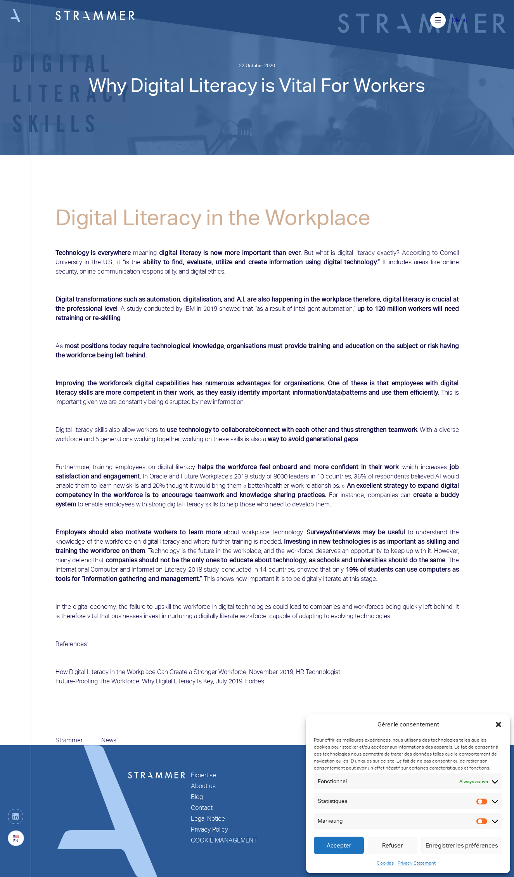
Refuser (392, 845)
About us (203, 786)
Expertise (203, 775)
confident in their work (364, 467)
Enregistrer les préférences (462, 845)
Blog (197, 797)
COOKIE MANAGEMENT (224, 840)
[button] (498, 724)
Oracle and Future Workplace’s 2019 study (207, 476)
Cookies (385, 863)
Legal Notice (208, 818)
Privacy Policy (209, 829)
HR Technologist (318, 672)
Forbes (254, 681)
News (108, 740)
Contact (202, 807)
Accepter (339, 845)
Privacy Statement (417, 863)
